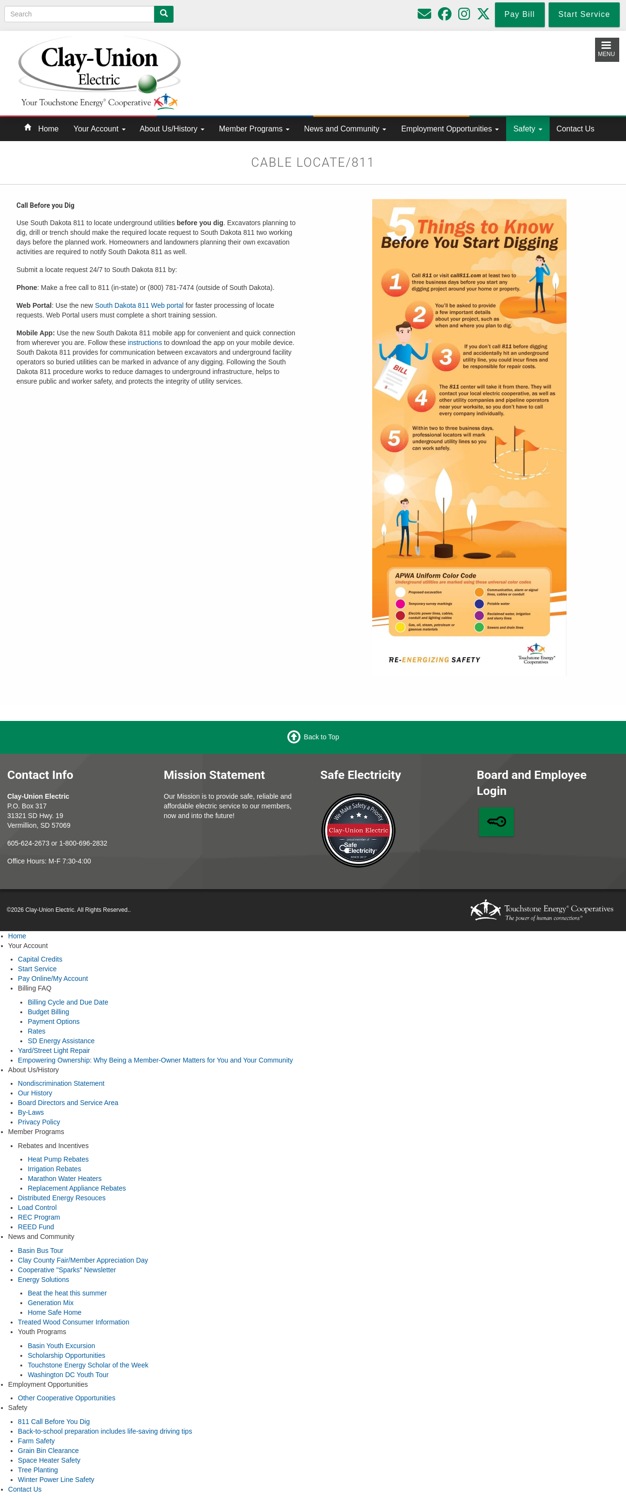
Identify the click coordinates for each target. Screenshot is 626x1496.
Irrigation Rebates (54, 1169)
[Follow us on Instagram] (464, 16)
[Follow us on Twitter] (483, 16)
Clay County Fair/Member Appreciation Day (83, 1260)
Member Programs (254, 129)
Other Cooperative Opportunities (67, 1398)
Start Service (37, 969)
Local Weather (393, 71)
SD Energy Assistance (61, 1041)
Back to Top (321, 737)
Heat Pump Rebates (58, 1159)
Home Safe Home (54, 1312)
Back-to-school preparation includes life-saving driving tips (105, 1431)
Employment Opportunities (450, 129)
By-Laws (31, 1112)
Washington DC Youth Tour (68, 1375)
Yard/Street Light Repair (54, 1050)
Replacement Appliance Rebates (77, 1188)
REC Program (39, 1217)
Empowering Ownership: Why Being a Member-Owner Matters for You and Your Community (155, 1060)
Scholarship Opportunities (66, 1355)
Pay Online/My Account (53, 978)
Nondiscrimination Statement (61, 1083)
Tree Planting (38, 1470)
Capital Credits (40, 959)
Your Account (99, 129)
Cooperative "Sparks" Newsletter (67, 1270)
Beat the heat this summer (67, 1293)
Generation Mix (50, 1303)
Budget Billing (48, 1012)
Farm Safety (36, 1441)
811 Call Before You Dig (54, 1421)
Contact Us (575, 129)
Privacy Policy (39, 1122)
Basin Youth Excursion (61, 1346)
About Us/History (172, 129)
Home (48, 129)
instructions (145, 342)
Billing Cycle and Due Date (68, 1002)
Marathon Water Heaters (65, 1178)
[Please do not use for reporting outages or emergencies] (424, 16)
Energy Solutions (43, 1279)
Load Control (37, 1207)
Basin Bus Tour (40, 1250)
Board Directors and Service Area (68, 1103)
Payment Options (53, 1021)
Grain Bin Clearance (48, 1450)
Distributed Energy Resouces (61, 1198)
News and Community (345, 129)
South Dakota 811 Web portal (139, 305)
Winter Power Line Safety (56, 1479)
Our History (35, 1093)
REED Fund (36, 1227)
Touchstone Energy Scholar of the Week (88, 1365)
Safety (527, 129)
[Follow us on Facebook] (444, 16)
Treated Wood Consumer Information (73, 1322)
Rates (36, 1031)
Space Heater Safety (49, 1460)
